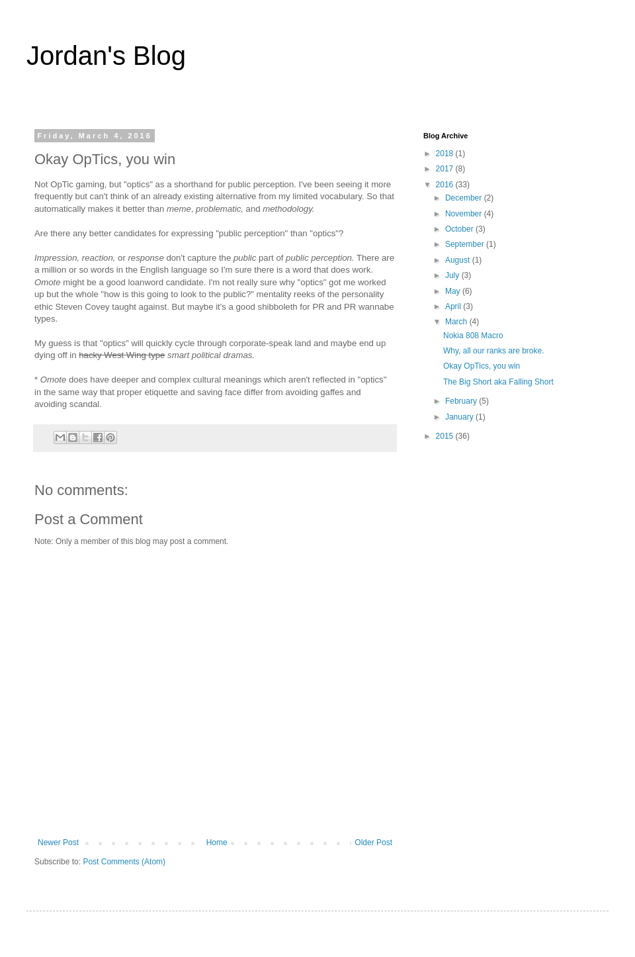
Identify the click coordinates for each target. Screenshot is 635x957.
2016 (446, 184)
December (464, 198)
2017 (446, 168)
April (454, 306)
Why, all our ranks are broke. (493, 350)
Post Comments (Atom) (124, 861)
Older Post (373, 842)
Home (217, 842)
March (457, 321)
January (460, 417)
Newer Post (58, 842)
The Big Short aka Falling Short (498, 382)
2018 (446, 153)
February (462, 401)
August (458, 260)
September (465, 244)
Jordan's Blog (106, 55)
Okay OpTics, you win (481, 366)
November (464, 213)
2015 (446, 436)
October (460, 229)
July (453, 275)
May (453, 291)
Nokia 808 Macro (473, 335)
